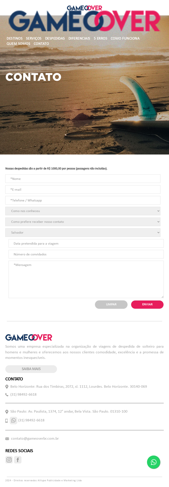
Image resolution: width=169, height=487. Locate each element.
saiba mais (31, 369)
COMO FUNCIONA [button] (125, 39)
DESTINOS (14, 39)
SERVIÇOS (34, 39)
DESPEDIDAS (55, 39)
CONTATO (41, 44)
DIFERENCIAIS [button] (79, 39)
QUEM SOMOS (18, 44)
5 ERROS (100, 39)
